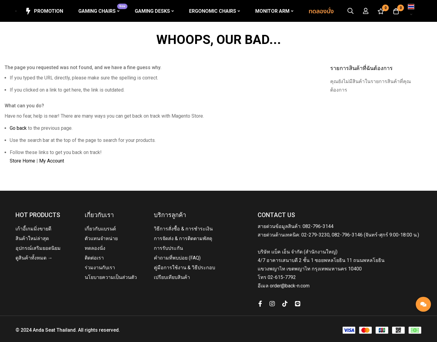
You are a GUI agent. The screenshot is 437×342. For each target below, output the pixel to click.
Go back (18, 128)
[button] (411, 10)
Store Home (22, 161)
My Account (51, 161)
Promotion (43, 11)
